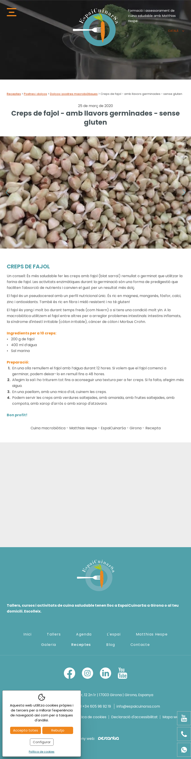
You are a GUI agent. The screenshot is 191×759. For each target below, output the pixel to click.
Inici (27, 634)
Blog (110, 644)
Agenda (84, 634)
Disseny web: (95, 738)
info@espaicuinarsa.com (138, 706)
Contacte (140, 644)
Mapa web (171, 717)
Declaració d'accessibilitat (134, 717)
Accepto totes (25, 730)
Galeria (48, 644)
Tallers (54, 634)
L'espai (114, 634)
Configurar (42, 742)
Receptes (14, 94)
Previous (7, 192)
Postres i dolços (35, 94)
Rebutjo (57, 730)
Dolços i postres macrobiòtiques (74, 94)
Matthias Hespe (152, 634)
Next (184, 192)
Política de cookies (89, 717)
